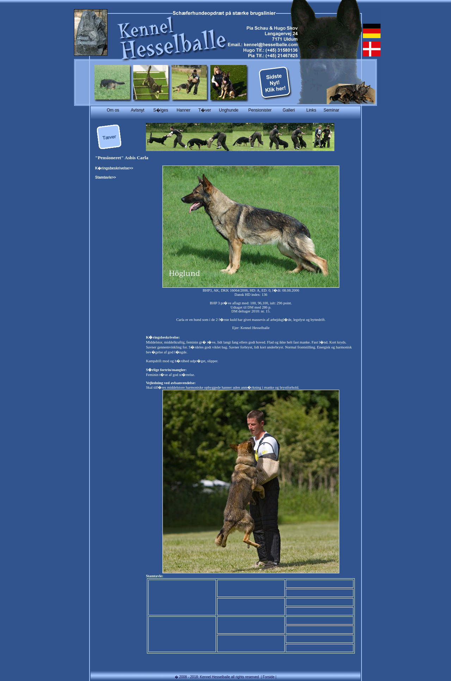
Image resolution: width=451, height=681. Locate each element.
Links (311, 110)
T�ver (204, 110)
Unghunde (228, 110)
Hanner (183, 110)
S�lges (160, 110)
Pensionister (260, 110)
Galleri (289, 110)
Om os (113, 110)
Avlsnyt (137, 110)
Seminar (331, 110)
